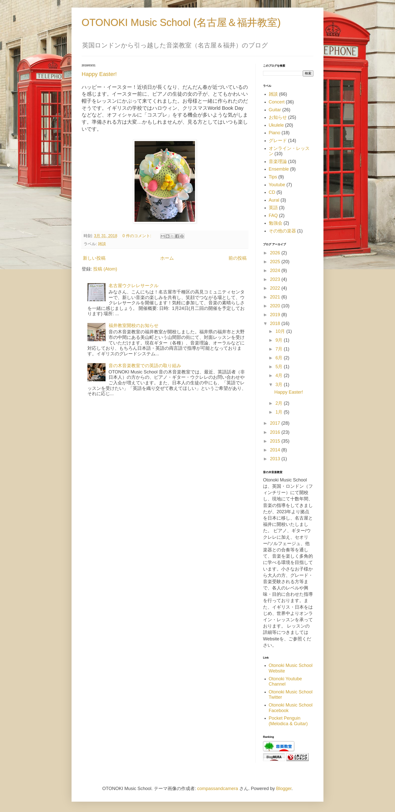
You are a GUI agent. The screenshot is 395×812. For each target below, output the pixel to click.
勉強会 (275, 223)
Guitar (275, 109)
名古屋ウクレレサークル (133, 285)
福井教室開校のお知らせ (133, 325)
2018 (275, 323)
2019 (275, 314)
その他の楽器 (282, 230)
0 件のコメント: (137, 235)
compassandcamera (217, 788)
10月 (280, 331)
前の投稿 (237, 258)
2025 (275, 261)
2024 (275, 270)
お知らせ (278, 117)
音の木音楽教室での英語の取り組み (145, 365)
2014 (275, 449)
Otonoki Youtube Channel (285, 681)
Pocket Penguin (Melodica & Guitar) (288, 721)
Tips (273, 176)
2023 (275, 279)
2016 (275, 432)
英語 (273, 207)
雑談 (102, 243)
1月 (279, 412)
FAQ (273, 215)
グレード (278, 140)
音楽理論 (278, 161)
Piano (274, 132)
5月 (279, 366)
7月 (279, 348)
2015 (275, 441)
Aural (274, 200)
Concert (277, 101)
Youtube (277, 184)
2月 (279, 403)
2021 (275, 297)
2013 (275, 458)
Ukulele (276, 125)
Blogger (283, 788)
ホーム (167, 258)
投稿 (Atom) (105, 269)
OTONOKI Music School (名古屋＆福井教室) (181, 22)
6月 (279, 357)
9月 (279, 340)
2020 (275, 305)
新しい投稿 (94, 258)
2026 (275, 252)
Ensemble (279, 169)
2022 (275, 288)
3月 (279, 384)
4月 (279, 375)
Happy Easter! (99, 74)
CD (272, 192)
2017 (275, 423)
